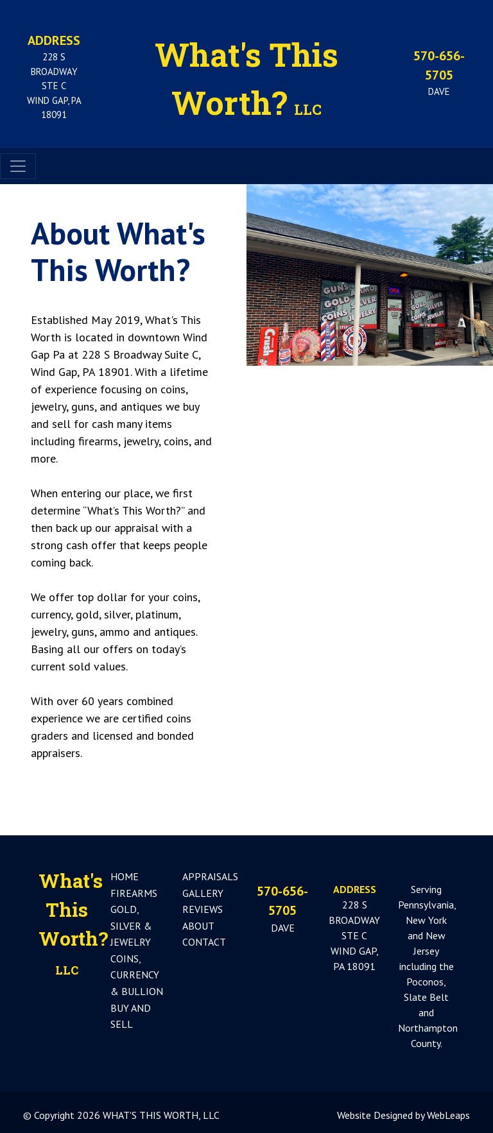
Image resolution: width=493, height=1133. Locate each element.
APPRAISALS (210, 876)
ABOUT (198, 925)
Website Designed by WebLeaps (403, 1115)
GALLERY (202, 893)
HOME (124, 876)
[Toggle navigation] (18, 166)
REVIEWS (202, 909)
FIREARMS (133, 893)
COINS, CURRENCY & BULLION (136, 975)
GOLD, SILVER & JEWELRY (131, 925)
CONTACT (204, 941)
